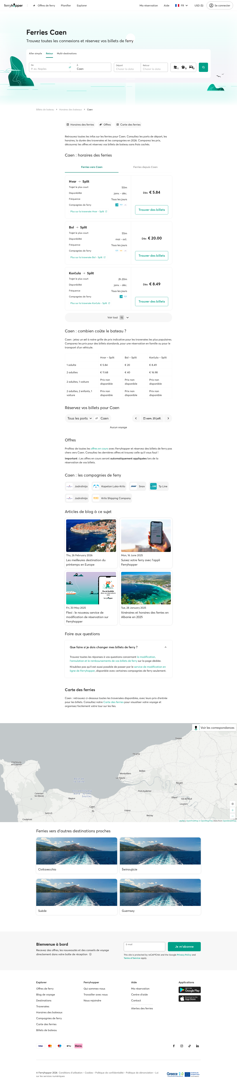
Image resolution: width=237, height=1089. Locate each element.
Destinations (43, 1000)
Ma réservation (149, 5)
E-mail (129, 944)
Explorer (82, 5)
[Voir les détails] (90, 954)
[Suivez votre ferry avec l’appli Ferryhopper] (146, 543)
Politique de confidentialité (109, 1072)
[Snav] (137, 486)
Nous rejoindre (92, 1000)
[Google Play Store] (190, 990)
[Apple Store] (190, 998)
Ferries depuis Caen (145, 167)
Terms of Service (132, 958)
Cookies (89, 1072)
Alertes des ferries (142, 1008)
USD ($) (199, 5)
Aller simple (35, 53)
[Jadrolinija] (77, 486)
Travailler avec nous (96, 994)
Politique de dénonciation (139, 1072)
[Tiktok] (189, 1046)
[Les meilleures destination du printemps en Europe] (91, 543)
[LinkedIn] (197, 1046)
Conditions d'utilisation (70, 1072)
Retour (49, 53)
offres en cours (99, 448)
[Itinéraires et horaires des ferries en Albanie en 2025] (146, 598)
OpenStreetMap (229, 821)
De (32, 65)
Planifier (66, 5)
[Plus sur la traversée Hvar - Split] (89, 211)
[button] (97, 418)
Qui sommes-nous (94, 988)
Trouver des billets (152, 210)
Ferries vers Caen (91, 167)
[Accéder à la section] (80, 124)
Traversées (42, 1006)
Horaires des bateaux (70, 109)
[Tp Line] (159, 486)
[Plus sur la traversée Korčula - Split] (90, 303)
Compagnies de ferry (49, 1018)
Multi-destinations (67, 53)
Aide (166, 5)
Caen (90, 109)
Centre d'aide (139, 994)
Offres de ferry (44, 5)
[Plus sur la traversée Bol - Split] (88, 257)
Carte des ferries (113, 702)
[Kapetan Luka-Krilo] (109, 486)
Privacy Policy (184, 954)
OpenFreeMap (192, 821)
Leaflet (182, 821)
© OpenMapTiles (206, 821)
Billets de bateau (45, 109)
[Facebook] (174, 1046)
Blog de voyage (45, 994)
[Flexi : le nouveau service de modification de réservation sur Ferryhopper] (91, 598)
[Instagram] (181, 1046)
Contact (136, 1000)
